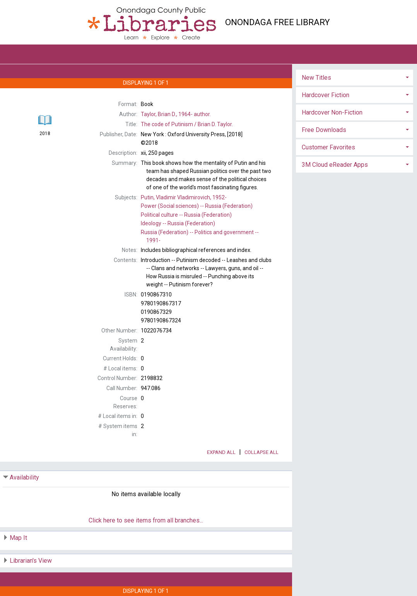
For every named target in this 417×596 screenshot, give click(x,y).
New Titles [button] (316, 77)
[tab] (354, 77)
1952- (184, 197)
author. (176, 114)
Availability (24, 477)
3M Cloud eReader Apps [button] (335, 164)
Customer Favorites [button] (328, 147)
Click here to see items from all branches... (146, 520)
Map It (18, 537)
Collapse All (261, 452)
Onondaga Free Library (277, 22)
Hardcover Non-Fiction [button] (332, 112)
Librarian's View (31, 560)
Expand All (221, 452)
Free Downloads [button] (324, 130)
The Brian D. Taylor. (187, 124)
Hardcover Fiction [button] (325, 95)
